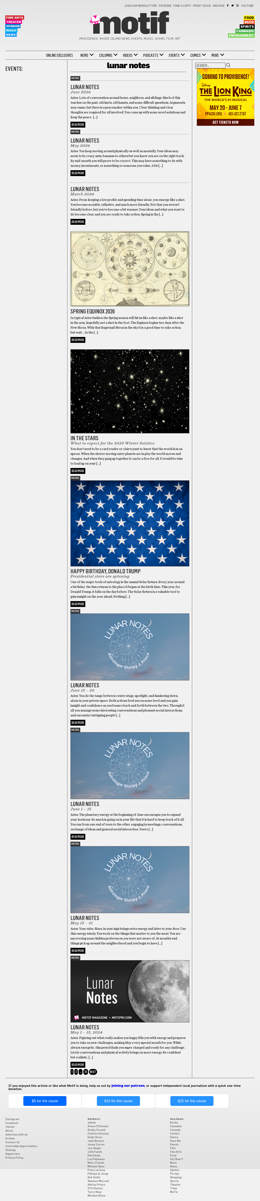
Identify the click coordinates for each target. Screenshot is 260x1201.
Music (11, 30)
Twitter (232, 5)
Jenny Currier (96, 1144)
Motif (130, 24)
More (215, 55)
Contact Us (12, 1142)
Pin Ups (174, 1174)
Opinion (13, 26)
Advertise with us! (16, 1134)
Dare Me (175, 1141)
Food (249, 17)
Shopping (176, 1177)
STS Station (95, 1188)
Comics (195, 55)
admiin (92, 1122)
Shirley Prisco (96, 1185)
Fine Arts (14, 17)
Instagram (237, 5)
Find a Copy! (182, 5)
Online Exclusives (59, 55)
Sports (174, 1181)
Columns (105, 55)
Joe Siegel (94, 1148)
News (11, 34)
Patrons (165, 5)
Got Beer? (176, 1159)
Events (174, 55)
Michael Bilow (96, 1196)
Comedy (175, 1130)
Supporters (12, 1154)
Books (174, 1122)
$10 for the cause (118, 1101)
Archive (219, 5)
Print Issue (202, 5)
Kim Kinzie (94, 1155)
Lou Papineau (96, 1159)
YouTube (247, 5)
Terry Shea (95, 1192)
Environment (241, 35)
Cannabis (245, 31)
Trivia (173, 1188)
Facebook (228, 5)
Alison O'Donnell (98, 1126)
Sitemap (10, 1150)
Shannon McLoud (98, 1181)
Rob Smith (94, 1177)
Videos (127, 55)
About (9, 1131)
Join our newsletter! (140, 5)
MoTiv (174, 1192)
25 (85, 1072)
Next (93, 1072)
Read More (78, 125)
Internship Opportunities (21, 1146)
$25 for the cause (192, 1101)
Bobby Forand (96, 1130)
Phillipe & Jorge (98, 1174)
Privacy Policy (14, 1158)
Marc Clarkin (96, 1163)
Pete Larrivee (96, 1170)
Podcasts (150, 55)
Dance (174, 1137)
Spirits (247, 26)
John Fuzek (95, 1152)
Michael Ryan (96, 1166)
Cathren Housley (98, 1133)
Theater (13, 22)
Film (173, 1148)
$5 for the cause (45, 1101)
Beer (249, 22)
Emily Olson (95, 1137)
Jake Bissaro (96, 1141)
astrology (79, 180)
